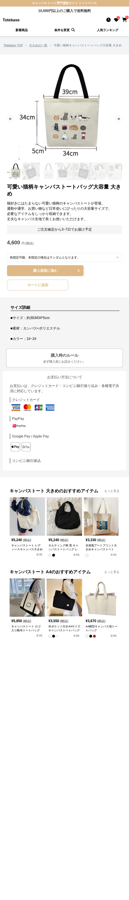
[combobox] (64, 257)
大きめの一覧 (38, 45)
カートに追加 (37, 285)
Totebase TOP (13, 45)
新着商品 (21, 30)
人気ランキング (107, 30)
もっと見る (111, 491)
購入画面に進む (57, 270)
